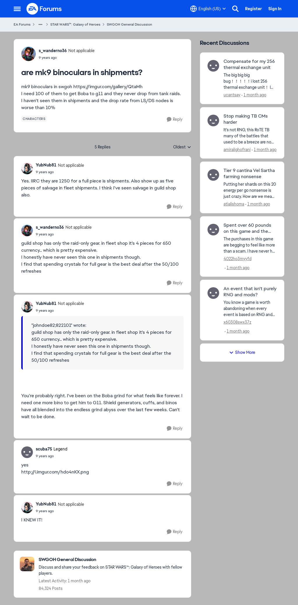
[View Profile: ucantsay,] (213, 66)
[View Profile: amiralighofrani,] (213, 120)
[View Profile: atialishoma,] (213, 175)
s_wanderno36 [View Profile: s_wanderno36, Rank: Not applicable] (53, 50)
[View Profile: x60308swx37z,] (213, 293)
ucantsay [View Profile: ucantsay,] (232, 94)
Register (253, 8)
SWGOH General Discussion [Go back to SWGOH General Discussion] (129, 24)
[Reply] (175, 119)
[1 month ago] (254, 95)
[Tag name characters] (34, 119)
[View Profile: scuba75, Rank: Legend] (27, 452)
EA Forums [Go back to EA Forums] (22, 24)
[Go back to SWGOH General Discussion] (112, 560)
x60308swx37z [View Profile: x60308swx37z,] (237, 322)
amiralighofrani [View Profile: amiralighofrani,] (237, 149)
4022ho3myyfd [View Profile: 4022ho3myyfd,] (237, 258)
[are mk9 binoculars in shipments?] (60, 172)
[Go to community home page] (44, 9)
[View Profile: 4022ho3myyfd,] (213, 229)
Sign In (274, 8)
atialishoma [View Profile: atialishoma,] (234, 204)
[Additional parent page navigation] (40, 24)
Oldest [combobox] (182, 147)
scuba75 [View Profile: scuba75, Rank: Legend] (44, 449)
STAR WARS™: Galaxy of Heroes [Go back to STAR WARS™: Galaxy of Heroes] (75, 24)
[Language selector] (208, 9)
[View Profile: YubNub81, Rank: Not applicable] (27, 168)
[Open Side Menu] (17, 8)
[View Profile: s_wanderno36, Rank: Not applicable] (28, 54)
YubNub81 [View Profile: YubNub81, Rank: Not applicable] (46, 165)
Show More (242, 352)
